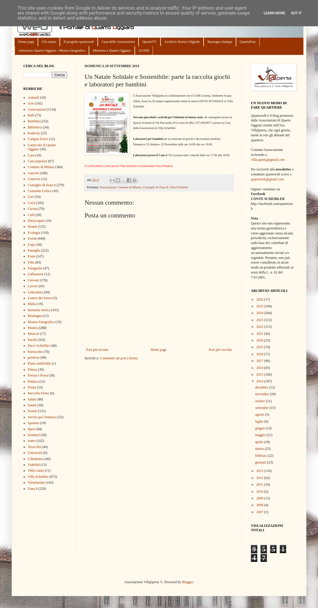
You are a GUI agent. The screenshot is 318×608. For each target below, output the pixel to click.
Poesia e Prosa (38, 375)
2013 (260, 471)
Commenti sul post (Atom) (118, 358)
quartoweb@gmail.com (267, 179)
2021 (260, 334)
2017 (260, 361)
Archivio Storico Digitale (182, 42)
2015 (260, 374)
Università (35, 453)
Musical (33, 334)
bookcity (34, 133)
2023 (260, 320)
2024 (260, 313)
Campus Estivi (38, 139)
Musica (33, 328)
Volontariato (36, 482)
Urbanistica (36, 459)
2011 (260, 484)
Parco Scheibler (39, 346)
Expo (31, 245)
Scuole (32, 411)
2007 (260, 512)
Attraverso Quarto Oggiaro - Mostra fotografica (51, 50)
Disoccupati (36, 221)
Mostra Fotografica (41, 322)
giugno (260, 428)
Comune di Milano (129, 187)
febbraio (261, 456)
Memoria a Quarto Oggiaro (112, 50)
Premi (32, 387)
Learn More (274, 13)
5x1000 (144, 50)
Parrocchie (35, 352)
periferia (34, 358)
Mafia (32, 304)
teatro (32, 441)
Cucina (33, 209)
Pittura (32, 369)
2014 (260, 381)
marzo (260, 449)
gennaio (261, 462)
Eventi (32, 238)
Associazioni (107, 187)
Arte (31, 103)
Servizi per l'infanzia (42, 417)
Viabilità (34, 465)
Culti (31, 215)
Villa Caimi (36, 470)
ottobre (260, 401)
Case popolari (37, 161)
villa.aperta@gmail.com (268, 160)
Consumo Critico (40, 191)
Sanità (32, 405)
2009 (260, 498)
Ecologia (34, 233)
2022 (260, 327)
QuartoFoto (248, 42)
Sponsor (33, 423)
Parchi (32, 340)
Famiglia (34, 250)
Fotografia (35, 268)
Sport (31, 429)
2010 (260, 491)
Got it (296, 13)
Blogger (187, 582)
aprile (259, 442)
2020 (260, 340)
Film (31, 262)
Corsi (31, 203)
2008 (260, 505)
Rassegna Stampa (219, 42)
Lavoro (33, 286)
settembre (262, 408)
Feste (31, 256)
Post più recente (97, 350)
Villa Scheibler (179, 187)
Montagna (35, 316)
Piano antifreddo (39, 363)
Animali (33, 97)
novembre (262, 394)
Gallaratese (35, 274)
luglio (259, 421)
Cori (31, 197)
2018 (260, 354)
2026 (260, 299)
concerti (33, 173)
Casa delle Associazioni (118, 42)
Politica (33, 381)
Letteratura (35, 292)
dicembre (262, 387)
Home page (26, 42)
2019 (260, 347)
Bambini (34, 121)
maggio (260, 435)
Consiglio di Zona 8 (155, 187)
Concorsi (34, 179)
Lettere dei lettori (40, 298)
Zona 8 (33, 489)
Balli (31, 115)
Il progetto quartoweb (79, 42)
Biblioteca (35, 127)
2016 (260, 368)
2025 (260, 306)
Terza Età (34, 447)
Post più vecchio (220, 350)
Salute (32, 399)
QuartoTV (149, 42)
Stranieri (34, 435)
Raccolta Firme (38, 393)
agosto (260, 414)
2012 (260, 478)
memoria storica (39, 310)
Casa (31, 155)
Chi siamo (49, 42)
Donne (32, 226)
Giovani (33, 280)
